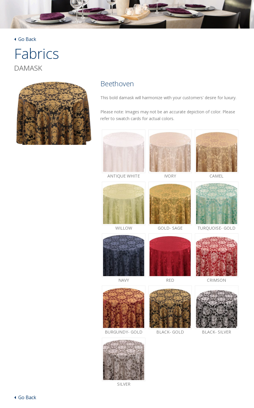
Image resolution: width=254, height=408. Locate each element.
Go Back (25, 39)
